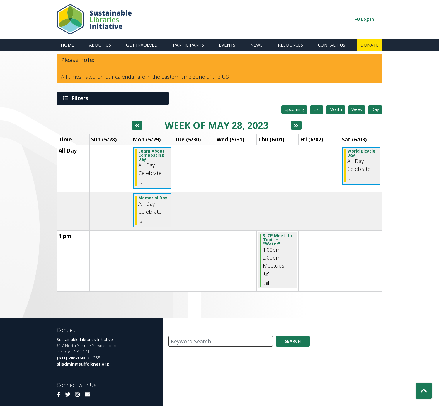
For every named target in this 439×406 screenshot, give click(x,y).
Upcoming (294, 109)
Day (375, 109)
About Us (100, 45)
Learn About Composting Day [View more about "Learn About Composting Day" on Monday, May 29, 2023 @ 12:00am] (151, 155)
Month (335, 109)
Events (227, 45)
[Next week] (296, 125)
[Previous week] (137, 125)
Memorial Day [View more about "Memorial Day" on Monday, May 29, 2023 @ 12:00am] (152, 197)
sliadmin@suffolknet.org (83, 363)
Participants (188, 45)
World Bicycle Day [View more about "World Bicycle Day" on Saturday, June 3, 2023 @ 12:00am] (361, 152)
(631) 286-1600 (71, 357)
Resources (290, 45)
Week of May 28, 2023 (216, 125)
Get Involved (142, 45)
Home (67, 45)
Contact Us (331, 45)
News (256, 45)
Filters (81, 98)
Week (356, 109)
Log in (367, 19)
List (316, 109)
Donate (369, 45)
